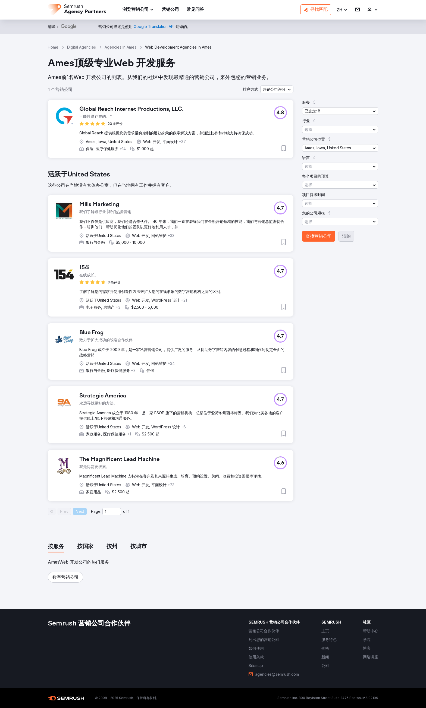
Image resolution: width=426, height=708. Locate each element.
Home (53, 47)
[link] (170, 10)
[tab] (56, 546)
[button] (342, 10)
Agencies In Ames (120, 47)
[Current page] (112, 511)
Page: (96, 511)
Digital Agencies (81, 47)
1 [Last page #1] (128, 511)
